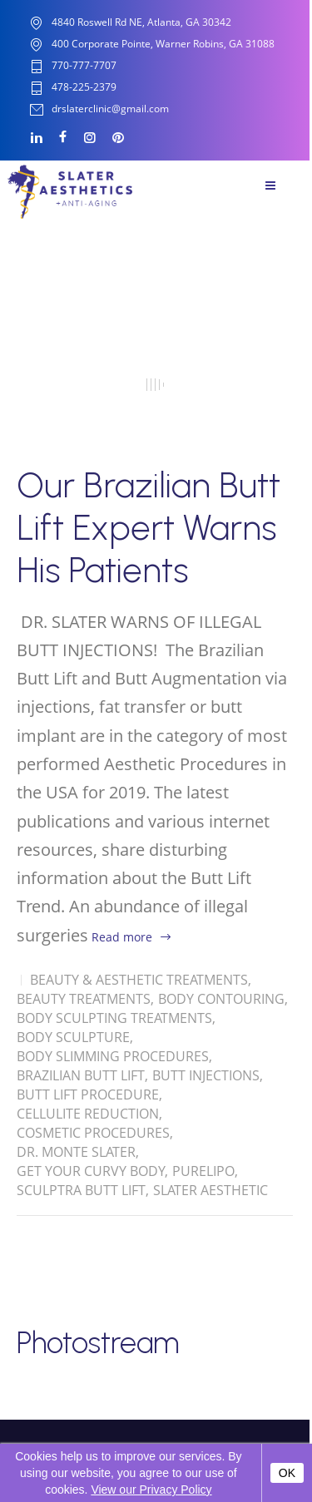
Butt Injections (206, 1075)
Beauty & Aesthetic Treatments (139, 980)
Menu (270, 185)
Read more (122, 937)
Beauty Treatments (84, 999)
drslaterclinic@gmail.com (110, 109)
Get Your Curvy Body (91, 1171)
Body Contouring (221, 999)
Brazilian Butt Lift (81, 1075)
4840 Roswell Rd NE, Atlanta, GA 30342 (141, 22)
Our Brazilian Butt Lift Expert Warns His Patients (148, 527)
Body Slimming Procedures (113, 1056)
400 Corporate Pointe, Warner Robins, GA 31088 (163, 44)
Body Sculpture (73, 1037)
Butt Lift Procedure (88, 1094)
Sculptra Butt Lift (81, 1190)
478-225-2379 (84, 88)
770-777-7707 (84, 66)
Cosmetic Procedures (93, 1133)
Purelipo (203, 1171)
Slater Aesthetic (210, 1190)
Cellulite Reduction (88, 1113)
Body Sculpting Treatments (114, 1018)
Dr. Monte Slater (76, 1152)
